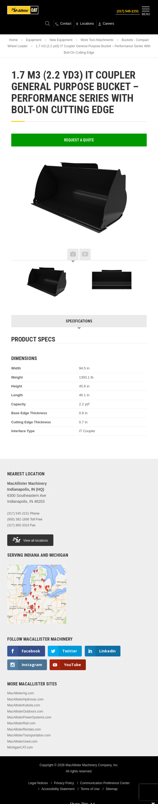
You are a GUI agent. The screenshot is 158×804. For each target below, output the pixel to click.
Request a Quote (79, 140)
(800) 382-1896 (18, 519)
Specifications (79, 321)
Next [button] (138, 254)
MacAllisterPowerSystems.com (29, 717)
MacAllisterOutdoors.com (25, 711)
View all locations (30, 540)
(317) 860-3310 (18, 525)
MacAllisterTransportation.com (29, 735)
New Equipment (61, 40)
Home (13, 40)
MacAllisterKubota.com (23, 705)
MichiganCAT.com (20, 747)
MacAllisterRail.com (21, 723)
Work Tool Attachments (97, 40)
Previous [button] (19, 254)
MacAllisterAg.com (20, 693)
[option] (46, 282)
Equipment (33, 40)
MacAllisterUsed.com (22, 741)
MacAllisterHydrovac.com (25, 699)
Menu (146, 10)
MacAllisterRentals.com (24, 729)
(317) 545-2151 (128, 11)
